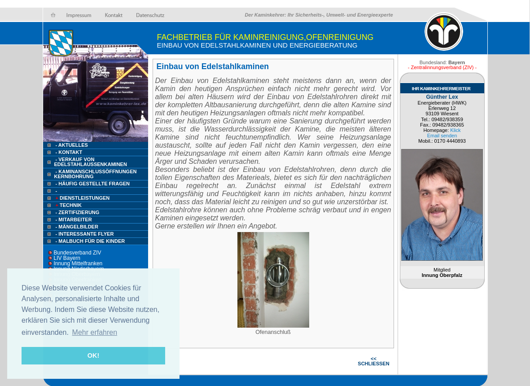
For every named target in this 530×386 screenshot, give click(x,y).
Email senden (442, 135)
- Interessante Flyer (85, 234)
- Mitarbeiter (74, 219)
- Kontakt (68, 152)
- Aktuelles (71, 145)
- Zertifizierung (78, 212)
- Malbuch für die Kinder (90, 241)
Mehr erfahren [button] (95, 332)
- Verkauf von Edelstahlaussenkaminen (90, 162)
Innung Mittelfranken (78, 263)
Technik (68, 205)
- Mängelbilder (77, 226)
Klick (455, 130)
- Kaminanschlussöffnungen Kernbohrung (95, 174)
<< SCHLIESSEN (373, 361)
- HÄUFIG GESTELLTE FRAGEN (93, 183)
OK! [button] (93, 355)
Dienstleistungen (82, 198)
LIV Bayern (67, 258)
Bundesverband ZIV (77, 253)
